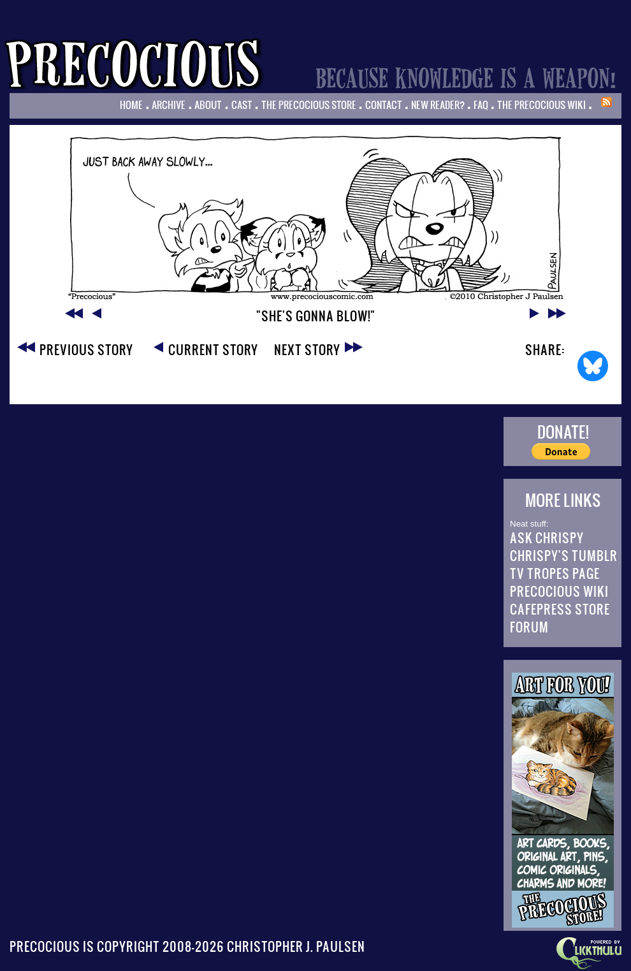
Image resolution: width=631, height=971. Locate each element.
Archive (168, 105)
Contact (383, 105)
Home (131, 105)
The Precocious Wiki (541, 105)
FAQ (481, 105)
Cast (241, 105)
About (208, 105)
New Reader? (438, 105)
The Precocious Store (308, 105)
